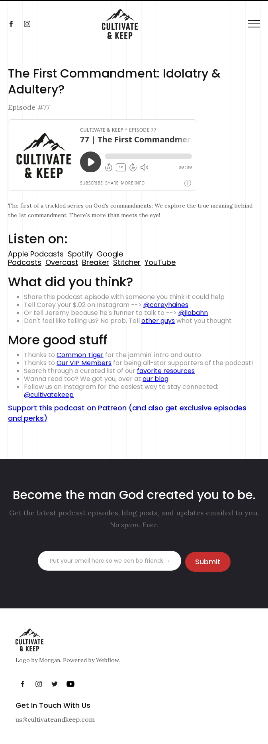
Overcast (61, 262)
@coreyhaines (165, 304)
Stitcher (127, 262)
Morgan (49, 660)
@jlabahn (193, 312)
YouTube (160, 262)
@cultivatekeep (49, 394)
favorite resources (166, 370)
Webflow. (108, 660)
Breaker (95, 262)
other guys (158, 320)
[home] (112, 24)
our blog (155, 378)
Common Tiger (80, 354)
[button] (254, 24)
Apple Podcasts (36, 254)
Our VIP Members (84, 362)
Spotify (80, 254)
